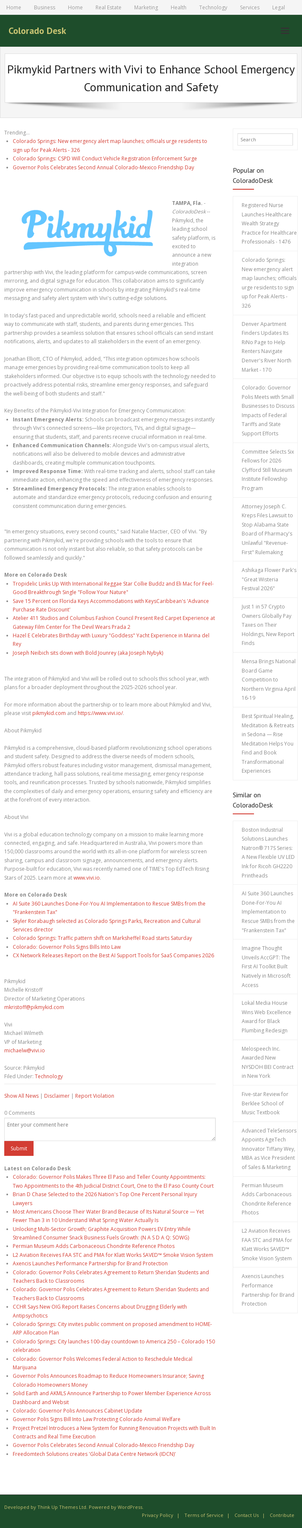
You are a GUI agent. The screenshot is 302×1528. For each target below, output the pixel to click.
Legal (278, 7)
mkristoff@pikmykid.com (34, 1007)
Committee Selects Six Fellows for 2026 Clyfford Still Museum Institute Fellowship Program (268, 470)
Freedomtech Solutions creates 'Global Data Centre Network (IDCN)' (94, 1454)
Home (13, 7)
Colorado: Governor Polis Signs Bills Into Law (67, 946)
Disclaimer (57, 1095)
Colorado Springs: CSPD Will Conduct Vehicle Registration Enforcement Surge (105, 158)
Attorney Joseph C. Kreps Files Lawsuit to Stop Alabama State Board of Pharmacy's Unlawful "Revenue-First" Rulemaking (267, 529)
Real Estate (108, 7)
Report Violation (94, 1095)
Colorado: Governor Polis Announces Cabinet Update (77, 1410)
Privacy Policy (157, 1515)
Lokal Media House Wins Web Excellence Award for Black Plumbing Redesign (266, 1016)
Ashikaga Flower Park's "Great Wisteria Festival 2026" (269, 579)
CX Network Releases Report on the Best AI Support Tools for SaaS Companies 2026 (113, 955)
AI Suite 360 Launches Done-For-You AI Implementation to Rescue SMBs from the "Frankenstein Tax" (268, 912)
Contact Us (246, 1515)
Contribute (282, 1515)
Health (178, 7)
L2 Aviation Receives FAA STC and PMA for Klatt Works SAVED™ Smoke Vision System (113, 1255)
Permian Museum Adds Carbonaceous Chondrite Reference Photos (94, 1246)
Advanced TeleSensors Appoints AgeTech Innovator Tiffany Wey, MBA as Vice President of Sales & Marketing (269, 1149)
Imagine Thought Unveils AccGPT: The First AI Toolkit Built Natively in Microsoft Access (266, 966)
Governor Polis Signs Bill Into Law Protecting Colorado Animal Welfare (97, 1419)
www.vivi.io (86, 877)
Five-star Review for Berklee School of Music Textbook (265, 1103)
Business (44, 7)
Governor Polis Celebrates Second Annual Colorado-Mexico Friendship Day (103, 167)
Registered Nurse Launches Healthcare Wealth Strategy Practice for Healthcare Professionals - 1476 (269, 223)
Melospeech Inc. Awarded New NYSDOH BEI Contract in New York (268, 1062)
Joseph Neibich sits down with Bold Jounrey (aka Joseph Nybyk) (88, 652)
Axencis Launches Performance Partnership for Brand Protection (90, 1263)
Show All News (21, 1095)
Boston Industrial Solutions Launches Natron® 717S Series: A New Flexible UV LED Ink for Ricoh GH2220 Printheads (268, 852)
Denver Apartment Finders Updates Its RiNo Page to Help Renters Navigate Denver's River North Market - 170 (266, 346)
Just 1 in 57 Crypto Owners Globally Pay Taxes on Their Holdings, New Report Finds (268, 625)
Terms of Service (203, 1515)
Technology (213, 7)
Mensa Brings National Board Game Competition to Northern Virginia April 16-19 (269, 679)
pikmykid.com (49, 713)
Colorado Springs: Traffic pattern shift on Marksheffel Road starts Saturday (102, 938)
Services (250, 7)
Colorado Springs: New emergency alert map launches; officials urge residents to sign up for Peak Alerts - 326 (269, 282)
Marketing (146, 7)
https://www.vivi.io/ (100, 713)
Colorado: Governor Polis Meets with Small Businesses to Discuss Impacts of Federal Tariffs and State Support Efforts (268, 410)
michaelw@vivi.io (24, 1050)
